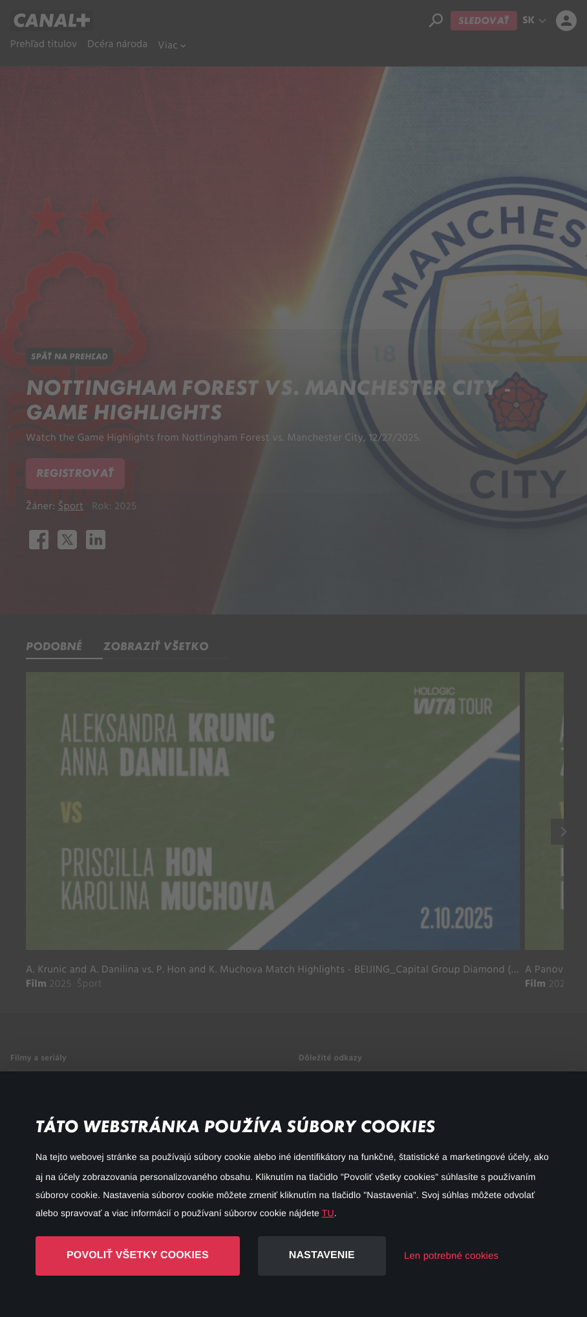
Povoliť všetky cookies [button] (138, 1255)
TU (328, 1213)
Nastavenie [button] (322, 1255)
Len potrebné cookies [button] (451, 1255)
